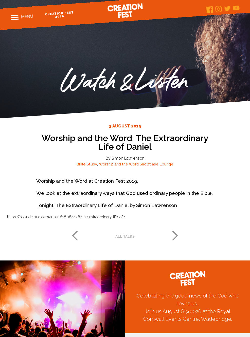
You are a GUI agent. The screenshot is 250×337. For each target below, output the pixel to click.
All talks (125, 236)
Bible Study (86, 164)
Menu (27, 16)
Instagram (218, 9)
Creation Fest (125, 10)
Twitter (227, 8)
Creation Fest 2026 (59, 14)
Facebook (209, 9)
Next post (175, 236)
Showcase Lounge (156, 164)
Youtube (236, 8)
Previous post (75, 236)
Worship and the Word (119, 164)
